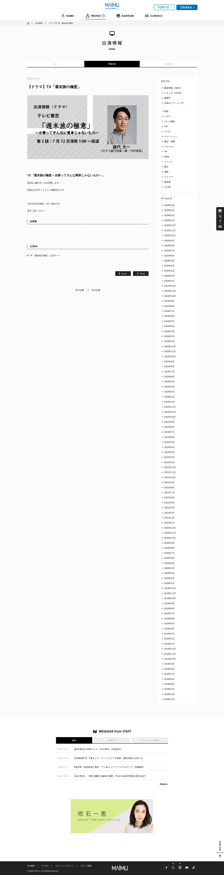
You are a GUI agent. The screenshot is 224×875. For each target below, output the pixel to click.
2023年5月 (169, 381)
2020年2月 (169, 578)
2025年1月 (169, 281)
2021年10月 (170, 477)
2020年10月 (170, 538)
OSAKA (169, 64)
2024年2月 (169, 336)
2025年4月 (169, 265)
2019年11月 (170, 593)
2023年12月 (170, 346)
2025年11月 (170, 230)
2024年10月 (170, 296)
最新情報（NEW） (173, 88)
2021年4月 (169, 507)
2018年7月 (169, 674)
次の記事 (96, 290)
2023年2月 (169, 397)
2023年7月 (169, 371)
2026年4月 (169, 205)
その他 (167, 187)
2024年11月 (170, 291)
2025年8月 (169, 245)
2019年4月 (169, 628)
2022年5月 (169, 442)
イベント (168, 161)
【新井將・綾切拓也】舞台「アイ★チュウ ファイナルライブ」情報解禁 (108, 767)
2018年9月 (169, 664)
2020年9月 (169, 543)
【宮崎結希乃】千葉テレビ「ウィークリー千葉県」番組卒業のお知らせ (108, 758)
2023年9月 (169, 361)
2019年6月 (169, 618)
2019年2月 (169, 638)
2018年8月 (169, 669)
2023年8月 (169, 366)
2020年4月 (169, 568)
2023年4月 (169, 386)
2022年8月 (169, 427)
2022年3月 (169, 452)
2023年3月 (169, 391)
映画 (166, 111)
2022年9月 (169, 422)
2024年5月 (169, 321)
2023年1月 (169, 402)
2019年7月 (169, 613)
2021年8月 (169, 487)
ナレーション (170, 136)
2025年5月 (169, 260)
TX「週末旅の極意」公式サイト (45, 255)
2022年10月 (170, 417)
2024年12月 (170, 286)
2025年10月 (170, 235)
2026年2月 (169, 215)
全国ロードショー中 (174, 103)
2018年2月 (169, 699)
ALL (55, 64)
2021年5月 (169, 502)
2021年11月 (170, 472)
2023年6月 (169, 376)
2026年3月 (169, 210)
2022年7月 (169, 432)
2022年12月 (170, 407)
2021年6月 (169, 497)
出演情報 (38, 23)
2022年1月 (169, 462)
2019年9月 (169, 603)
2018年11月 (170, 654)
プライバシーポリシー (64, 866)
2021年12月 (170, 467)
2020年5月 (169, 563)
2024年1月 (169, 341)
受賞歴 (167, 182)
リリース (168, 177)
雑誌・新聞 (169, 141)
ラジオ (167, 131)
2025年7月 (169, 250)
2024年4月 (169, 326)
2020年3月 (169, 573)
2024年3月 (169, 331)
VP (165, 151)
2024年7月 (169, 311)
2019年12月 (170, 588)
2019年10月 (170, 598)
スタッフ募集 (86, 866)
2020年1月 (169, 583)
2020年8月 (169, 548)
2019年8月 (169, 608)
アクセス (45, 866)
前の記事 (79, 290)
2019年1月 (169, 644)
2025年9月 (169, 240)
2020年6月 (169, 558)
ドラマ (167, 116)
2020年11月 (170, 533)
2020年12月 (170, 528)
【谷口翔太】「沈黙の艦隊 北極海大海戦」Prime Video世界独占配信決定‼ (109, 776)
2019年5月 (169, 623)
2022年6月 (169, 437)
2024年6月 (169, 316)
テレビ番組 (169, 121)
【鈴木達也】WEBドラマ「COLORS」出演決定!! (97, 749)
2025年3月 (169, 271)
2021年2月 (169, 517)
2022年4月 (169, 447)
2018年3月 (169, 694)
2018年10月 (170, 659)
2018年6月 (169, 679)
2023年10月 (170, 356)
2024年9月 (169, 301)
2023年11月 (170, 351)
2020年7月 (169, 553)
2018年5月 (169, 684)
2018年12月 (170, 648)
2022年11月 (170, 412)
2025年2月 (169, 275)
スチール (168, 146)
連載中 (167, 98)
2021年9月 (169, 482)
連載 (166, 172)
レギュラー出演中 (173, 93)
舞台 (166, 166)
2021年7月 (169, 492)
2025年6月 (169, 255)
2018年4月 (169, 689)
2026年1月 (169, 220)
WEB (166, 156)
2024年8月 (169, 306)
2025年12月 (170, 225)
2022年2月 (169, 457)
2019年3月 (169, 633)
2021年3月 (169, 512)
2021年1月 (169, 522)
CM (166, 126)
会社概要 (31, 866)
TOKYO (112, 64)
